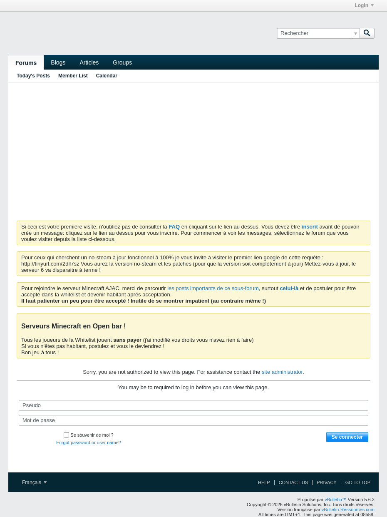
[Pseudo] (193, 405)
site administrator (282, 372)
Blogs (58, 62)
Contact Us (293, 482)
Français (34, 482)
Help (264, 482)
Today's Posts (33, 76)
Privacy (326, 482)
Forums (26, 63)
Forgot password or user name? (88, 442)
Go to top (357, 482)
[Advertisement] (193, 150)
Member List (73, 76)
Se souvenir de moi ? (88, 434)
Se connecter (347, 437)
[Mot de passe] (193, 420)
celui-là (289, 288)
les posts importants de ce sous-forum (213, 288)
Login (364, 5)
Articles (89, 62)
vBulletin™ (336, 499)
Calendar (106, 76)
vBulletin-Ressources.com (348, 509)
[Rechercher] (318, 33)
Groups (122, 62)
